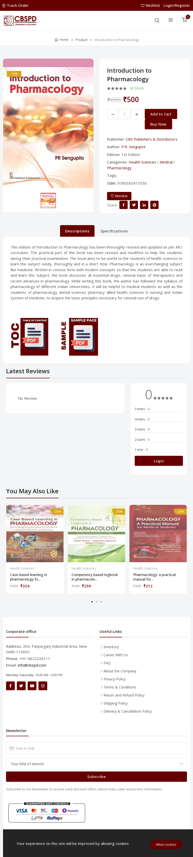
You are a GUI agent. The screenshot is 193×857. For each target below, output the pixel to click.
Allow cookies (166, 844)
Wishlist (151, 5)
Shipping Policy (116, 703)
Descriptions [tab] (77, 230)
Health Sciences (142, 162)
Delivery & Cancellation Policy (128, 711)
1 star (141, 449)
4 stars (142, 419)
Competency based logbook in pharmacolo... (95, 577)
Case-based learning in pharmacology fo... (28, 577)
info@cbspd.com (32, 665)
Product (81, 39)
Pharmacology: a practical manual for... (154, 577)
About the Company (120, 671)
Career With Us (116, 654)
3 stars (142, 429)
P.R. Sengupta (133, 146)
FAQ (107, 663)
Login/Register (177, 5)
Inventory (111, 646)
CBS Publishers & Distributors (151, 139)
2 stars (142, 439)
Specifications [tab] (114, 230)
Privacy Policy (115, 679)
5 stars (142, 408)
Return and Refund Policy (124, 695)
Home (64, 39)
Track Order (16, 5)
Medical (166, 162)
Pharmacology (119, 167)
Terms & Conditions (120, 687)
